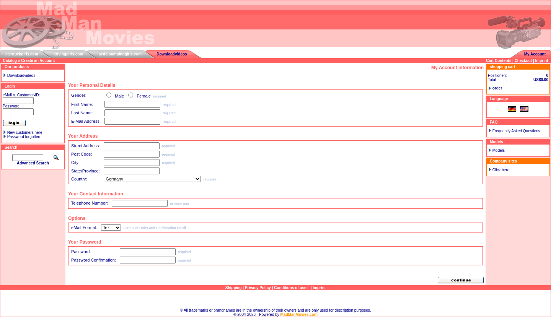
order (497, 88)
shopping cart (502, 67)
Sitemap (276, 299)
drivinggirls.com (68, 54)
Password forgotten (23, 137)
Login (10, 86)
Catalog (10, 61)
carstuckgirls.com (21, 54)
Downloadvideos (171, 54)
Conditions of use (290, 288)
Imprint (541, 61)
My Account (535, 54)
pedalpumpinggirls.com (120, 54)
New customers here (24, 132)
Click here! (501, 170)
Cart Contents (498, 61)
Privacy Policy (258, 288)
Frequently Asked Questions (516, 131)
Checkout (523, 61)
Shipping (233, 288)
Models (498, 150)
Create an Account (38, 61)
